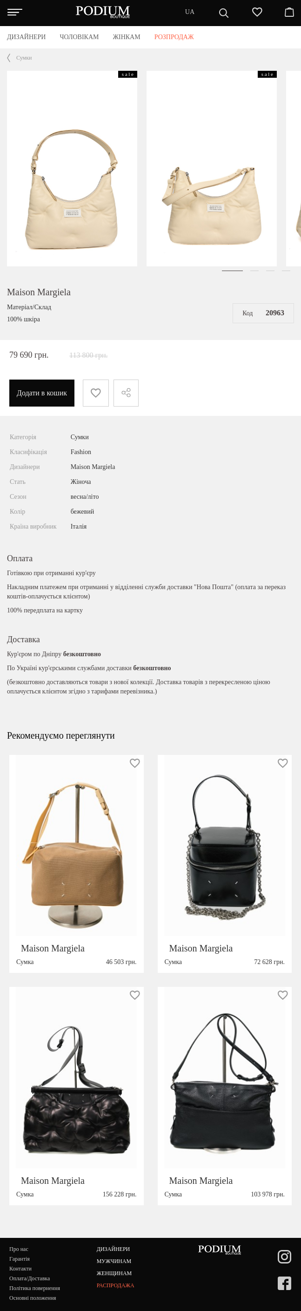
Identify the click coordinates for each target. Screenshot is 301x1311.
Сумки (24, 57)
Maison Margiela (39, 292)
